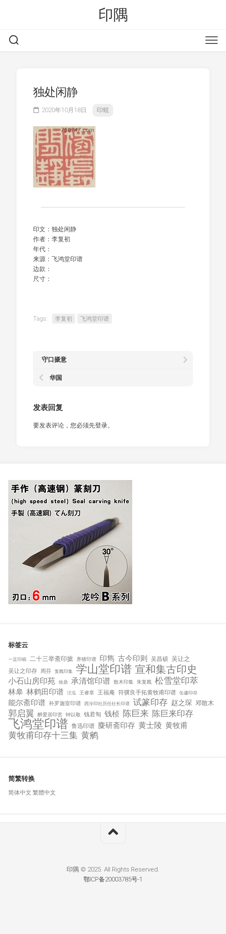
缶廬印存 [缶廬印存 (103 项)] (188, 693)
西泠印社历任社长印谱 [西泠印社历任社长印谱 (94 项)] (107, 703)
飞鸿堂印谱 (94, 318)
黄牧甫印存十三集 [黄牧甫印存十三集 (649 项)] (43, 735)
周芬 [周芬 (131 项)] (45, 671)
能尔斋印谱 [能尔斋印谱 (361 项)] (26, 702)
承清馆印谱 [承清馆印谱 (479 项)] (90, 681)
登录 (101, 425)
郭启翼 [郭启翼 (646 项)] (21, 713)
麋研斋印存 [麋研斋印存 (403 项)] (116, 725)
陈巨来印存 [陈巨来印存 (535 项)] (172, 713)
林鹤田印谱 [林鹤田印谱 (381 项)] (45, 691)
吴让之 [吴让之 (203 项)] (180, 659)
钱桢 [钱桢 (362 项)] (112, 713)
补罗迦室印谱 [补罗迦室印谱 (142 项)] (65, 703)
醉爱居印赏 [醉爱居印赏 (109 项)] (50, 715)
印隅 (113, 15)
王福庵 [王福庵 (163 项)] (106, 692)
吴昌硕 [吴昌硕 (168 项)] (159, 658)
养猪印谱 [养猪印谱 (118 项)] (86, 659)
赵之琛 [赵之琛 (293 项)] (181, 703)
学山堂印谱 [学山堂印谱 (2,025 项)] (104, 669)
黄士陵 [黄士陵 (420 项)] (150, 725)
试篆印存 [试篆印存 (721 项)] (150, 702)
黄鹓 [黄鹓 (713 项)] (89, 735)
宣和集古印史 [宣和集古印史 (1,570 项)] (166, 669)
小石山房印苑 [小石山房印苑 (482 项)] (31, 681)
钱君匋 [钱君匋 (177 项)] (92, 714)
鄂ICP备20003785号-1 (113, 879)
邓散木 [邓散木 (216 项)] (204, 703)
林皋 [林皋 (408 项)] (15, 691)
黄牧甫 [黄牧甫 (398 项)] (176, 725)
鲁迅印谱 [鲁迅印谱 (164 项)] (83, 726)
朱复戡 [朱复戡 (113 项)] (144, 682)
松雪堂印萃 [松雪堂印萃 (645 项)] (176, 681)
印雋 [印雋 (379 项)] (107, 658)
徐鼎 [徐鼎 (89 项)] (63, 682)
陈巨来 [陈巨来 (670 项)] (136, 713)
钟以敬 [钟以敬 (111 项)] (73, 715)
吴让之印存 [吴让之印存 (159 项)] (22, 670)
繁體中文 (44, 792)
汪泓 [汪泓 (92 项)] (71, 693)
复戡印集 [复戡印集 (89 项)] (64, 671)
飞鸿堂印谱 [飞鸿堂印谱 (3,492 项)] (38, 724)
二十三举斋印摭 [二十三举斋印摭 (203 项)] (51, 659)
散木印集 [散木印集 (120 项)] (123, 682)
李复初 (63, 318)
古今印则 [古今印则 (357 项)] (132, 658)
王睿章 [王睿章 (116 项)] (86, 693)
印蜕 (103, 110)
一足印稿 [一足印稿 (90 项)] (17, 659)
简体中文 (19, 792)
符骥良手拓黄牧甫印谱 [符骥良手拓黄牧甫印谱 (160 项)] (147, 692)
